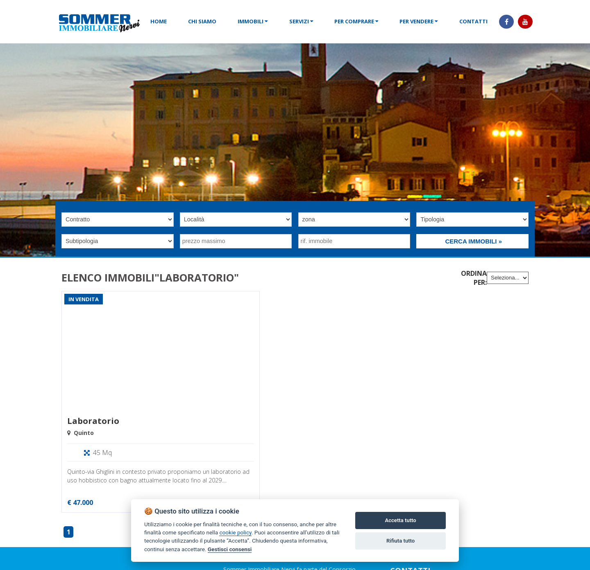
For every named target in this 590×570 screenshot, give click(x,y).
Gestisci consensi (230, 549)
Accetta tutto (400, 520)
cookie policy (235, 532)
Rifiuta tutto (400, 541)
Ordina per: (474, 278)
